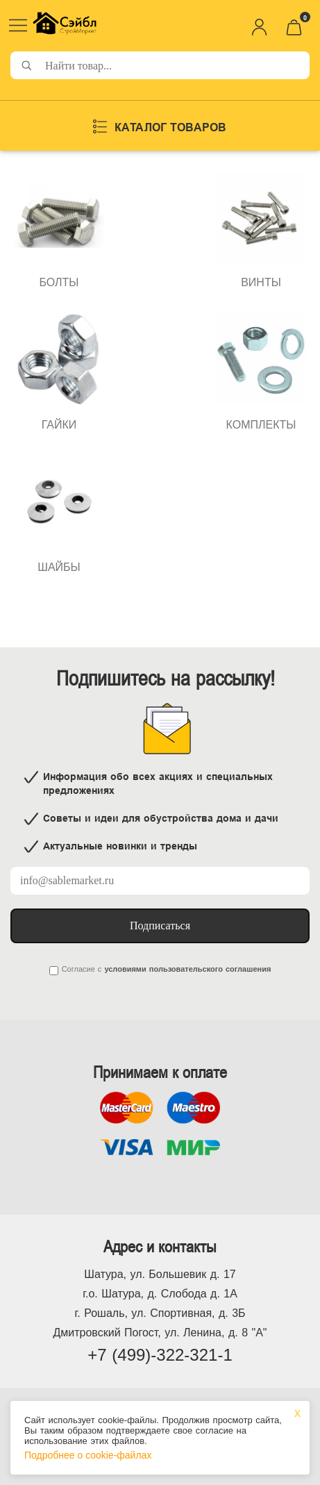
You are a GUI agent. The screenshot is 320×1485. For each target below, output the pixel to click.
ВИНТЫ (261, 282)
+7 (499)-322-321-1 (159, 1354)
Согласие (78, 969)
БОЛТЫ (58, 282)
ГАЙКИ (59, 425)
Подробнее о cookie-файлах (87, 1455)
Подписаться (160, 925)
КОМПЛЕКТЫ (261, 425)
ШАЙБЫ (59, 567)
